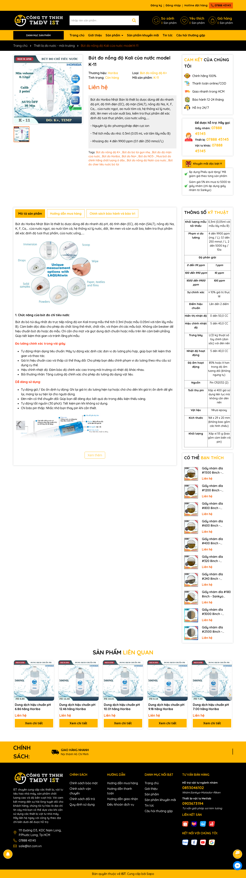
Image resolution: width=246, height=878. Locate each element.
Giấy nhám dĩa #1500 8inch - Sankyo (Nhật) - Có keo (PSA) (215, 470)
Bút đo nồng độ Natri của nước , (147, 160)
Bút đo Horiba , (111, 156)
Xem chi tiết (34, 723)
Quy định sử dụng (82, 804)
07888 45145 (221, 5)
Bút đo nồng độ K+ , (109, 152)
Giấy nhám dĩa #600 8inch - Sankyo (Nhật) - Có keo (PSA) (215, 523)
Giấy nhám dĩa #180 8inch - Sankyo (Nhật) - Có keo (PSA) (216, 594)
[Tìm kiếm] (134, 20)
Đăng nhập (173, 5)
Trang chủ (77, 35)
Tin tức (168, 35)
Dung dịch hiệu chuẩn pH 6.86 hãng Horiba (33, 707)
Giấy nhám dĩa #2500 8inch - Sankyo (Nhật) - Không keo (213, 629)
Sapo (150, 874)
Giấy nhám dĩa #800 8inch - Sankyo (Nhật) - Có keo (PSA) (215, 506)
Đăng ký (156, 5)
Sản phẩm (113, 35)
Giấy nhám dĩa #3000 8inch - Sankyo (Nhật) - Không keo (213, 612)
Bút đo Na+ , (130, 156)
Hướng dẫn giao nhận (122, 799)
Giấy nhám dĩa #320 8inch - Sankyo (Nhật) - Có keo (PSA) (215, 559)
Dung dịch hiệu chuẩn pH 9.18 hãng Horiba (166, 707)
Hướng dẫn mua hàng (122, 783)
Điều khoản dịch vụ (120, 804)
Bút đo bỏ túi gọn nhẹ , (136, 152)
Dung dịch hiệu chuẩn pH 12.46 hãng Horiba (77, 707)
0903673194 (192, 803)
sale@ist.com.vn (30, 846)
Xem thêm (95, 455)
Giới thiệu (95, 35)
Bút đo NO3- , (147, 156)
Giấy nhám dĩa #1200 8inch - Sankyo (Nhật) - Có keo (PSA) (215, 488)
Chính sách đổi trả (82, 799)
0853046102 (193, 787)
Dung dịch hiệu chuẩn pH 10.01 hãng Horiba (122, 707)
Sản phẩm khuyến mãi (143, 35)
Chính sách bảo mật (84, 783)
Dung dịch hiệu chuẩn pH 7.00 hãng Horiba (211, 707)
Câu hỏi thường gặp (190, 35)
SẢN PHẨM (123, 652)
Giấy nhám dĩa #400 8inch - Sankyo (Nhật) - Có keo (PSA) (215, 541)
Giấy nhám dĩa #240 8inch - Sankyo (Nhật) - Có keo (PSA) (215, 576)
